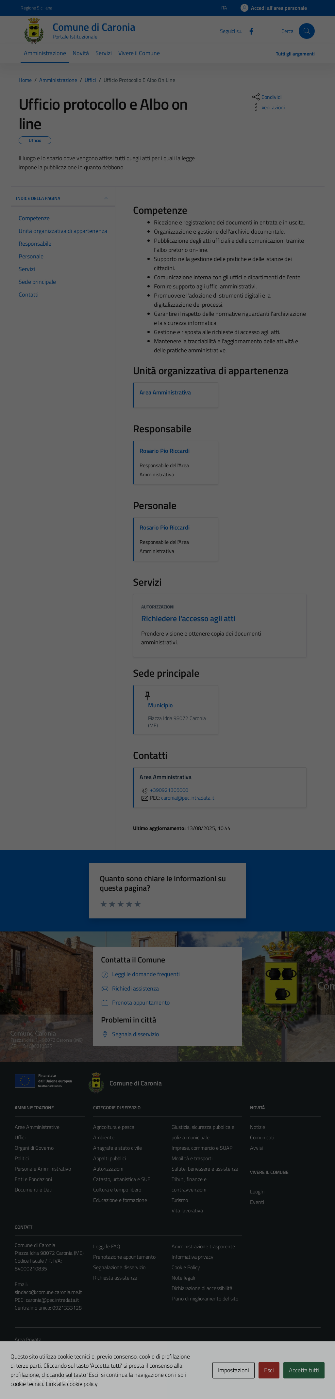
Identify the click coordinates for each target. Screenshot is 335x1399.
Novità (81, 53)
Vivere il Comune (139, 53)
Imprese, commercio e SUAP (202, 1148)
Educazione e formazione (120, 1200)
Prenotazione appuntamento (124, 1257)
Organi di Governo (34, 1148)
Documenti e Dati (33, 1189)
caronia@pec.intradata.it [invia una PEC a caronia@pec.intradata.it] (187, 798)
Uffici (20, 1137)
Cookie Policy (186, 1267)
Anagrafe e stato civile (117, 1148)
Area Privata (28, 1339)
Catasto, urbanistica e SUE (121, 1179)
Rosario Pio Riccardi (165, 450)
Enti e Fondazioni (33, 1179)
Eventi (257, 1202)
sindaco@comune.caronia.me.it (48, 1292)
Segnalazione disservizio (119, 1267)
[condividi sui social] (266, 97)
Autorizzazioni (158, 606)
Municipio (160, 705)
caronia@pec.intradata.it (52, 1300)
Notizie (257, 1127)
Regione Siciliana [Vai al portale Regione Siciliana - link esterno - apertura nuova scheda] (36, 7)
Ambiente (103, 1137)
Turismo (180, 1200)
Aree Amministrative (37, 1127)
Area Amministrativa (165, 392)
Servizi (103, 53)
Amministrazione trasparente (203, 1246)
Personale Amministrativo (43, 1169)
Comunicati (262, 1137)
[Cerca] (306, 31)
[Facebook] (248, 31)
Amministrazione (45, 53)
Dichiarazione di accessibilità (202, 1288)
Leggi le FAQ (106, 1246)
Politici (22, 1158)
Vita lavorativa (187, 1210)
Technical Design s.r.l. (59, 1380)
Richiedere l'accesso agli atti (188, 618)
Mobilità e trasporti (192, 1158)
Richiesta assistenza (115, 1278)
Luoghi (257, 1191)
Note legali (183, 1278)
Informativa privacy (192, 1257)
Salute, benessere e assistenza (205, 1169)
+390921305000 (164, 790)
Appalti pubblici (109, 1158)
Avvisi (256, 1148)
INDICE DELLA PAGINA (63, 198)
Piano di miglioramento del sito (205, 1298)
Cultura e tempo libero (117, 1189)
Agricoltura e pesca (113, 1127)
